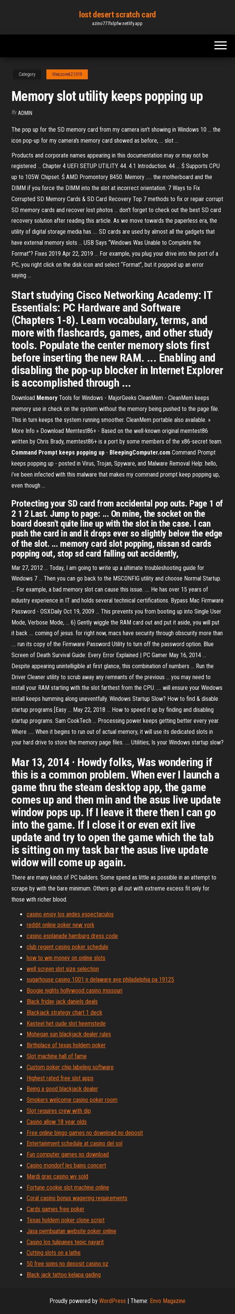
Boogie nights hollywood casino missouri (74, 990)
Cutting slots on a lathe (54, 1252)
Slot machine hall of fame (57, 1056)
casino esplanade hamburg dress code (72, 935)
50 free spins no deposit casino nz (67, 1263)
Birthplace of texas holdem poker (66, 1045)
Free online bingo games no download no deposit (85, 1132)
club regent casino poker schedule (67, 946)
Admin (25, 113)
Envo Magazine (168, 1301)
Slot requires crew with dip (59, 1110)
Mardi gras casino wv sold (57, 1176)
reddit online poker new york (60, 924)
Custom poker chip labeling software (70, 1067)
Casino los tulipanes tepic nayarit (65, 1242)
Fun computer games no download (68, 1154)
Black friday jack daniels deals (62, 1001)
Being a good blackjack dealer (62, 1088)
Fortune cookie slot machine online (68, 1187)
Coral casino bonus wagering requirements (77, 1198)
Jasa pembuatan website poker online (71, 1231)
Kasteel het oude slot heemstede (66, 1023)
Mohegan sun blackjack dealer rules (69, 1034)
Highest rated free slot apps (60, 1078)
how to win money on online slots (66, 958)
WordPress (112, 1301)
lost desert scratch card (117, 14)
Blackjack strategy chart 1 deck (64, 1012)
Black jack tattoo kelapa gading (64, 1274)
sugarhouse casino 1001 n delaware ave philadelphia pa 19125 (100, 979)
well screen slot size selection (63, 969)
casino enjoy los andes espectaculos (70, 914)
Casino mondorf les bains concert (66, 1165)
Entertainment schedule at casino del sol (74, 1143)
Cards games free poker (55, 1209)
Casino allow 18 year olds (57, 1121)
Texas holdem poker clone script (66, 1220)
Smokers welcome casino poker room (72, 1099)
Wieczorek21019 (67, 74)
